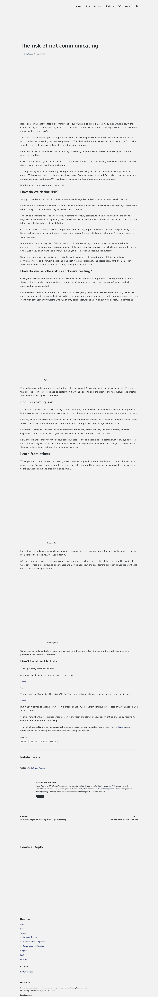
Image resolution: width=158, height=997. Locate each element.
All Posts (40, 796)
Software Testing (40, 767)
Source (23, 681)
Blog (88, 6)
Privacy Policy (35, 991)
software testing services (106, 789)
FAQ (119, 6)
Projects (110, 6)
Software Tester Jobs (29, 973)
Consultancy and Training (33, 948)
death (120, 726)
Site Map (24, 991)
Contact (128, 6)
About (79, 6)
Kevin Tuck (27, 54)
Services (97, 6)
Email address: (109, 939)
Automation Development (33, 943)
